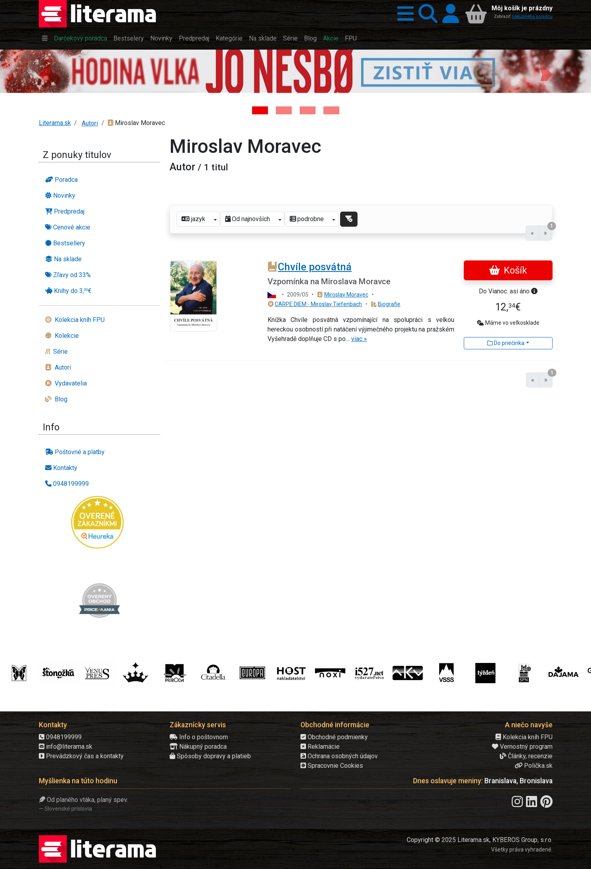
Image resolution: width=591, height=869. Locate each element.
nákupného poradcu (532, 16)
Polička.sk (533, 765)
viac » (359, 339)
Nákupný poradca (198, 746)
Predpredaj (194, 38)
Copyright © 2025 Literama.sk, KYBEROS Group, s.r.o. (480, 840)
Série (290, 38)
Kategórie (229, 38)
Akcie (331, 38)
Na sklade (263, 38)
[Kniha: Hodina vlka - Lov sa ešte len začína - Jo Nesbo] (260, 110)
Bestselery (128, 38)
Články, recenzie (526, 756)
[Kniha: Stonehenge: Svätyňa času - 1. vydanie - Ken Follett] (331, 110)
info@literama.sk (65, 746)
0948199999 (60, 737)
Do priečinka (505, 343)
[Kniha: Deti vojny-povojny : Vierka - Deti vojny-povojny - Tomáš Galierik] (308, 110)
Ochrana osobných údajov (339, 756)
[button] (403, 13)
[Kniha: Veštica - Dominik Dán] (284, 110)
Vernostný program (522, 746)
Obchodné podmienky (334, 737)
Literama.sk (55, 123)
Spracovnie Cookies (331, 765)
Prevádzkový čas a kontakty (81, 756)
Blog (310, 38)
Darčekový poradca (80, 38)
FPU (351, 38)
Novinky (161, 38)
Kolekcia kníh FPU (524, 737)
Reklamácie (320, 746)
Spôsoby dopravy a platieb (210, 756)
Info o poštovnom (199, 737)
